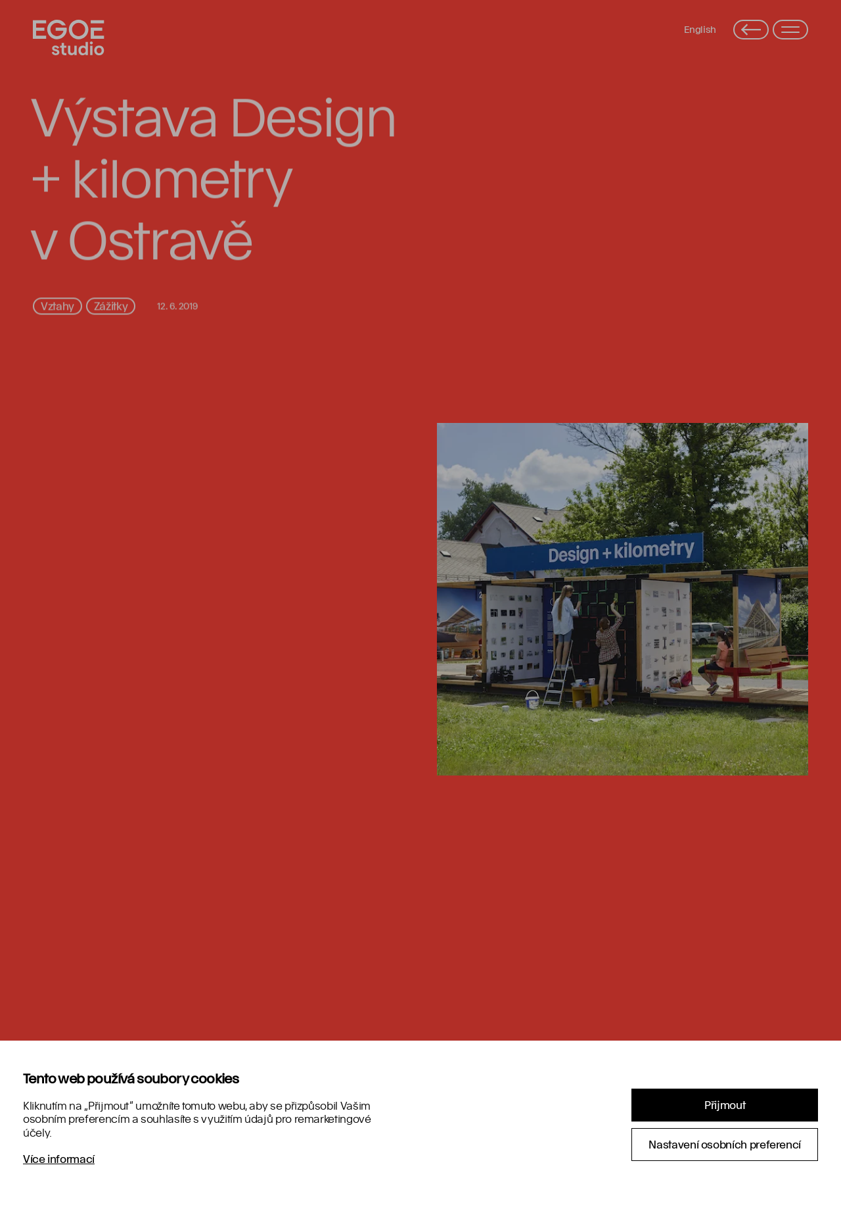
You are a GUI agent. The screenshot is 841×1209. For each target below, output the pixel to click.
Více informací (59, 1158)
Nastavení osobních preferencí (724, 1144)
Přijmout (724, 1104)
